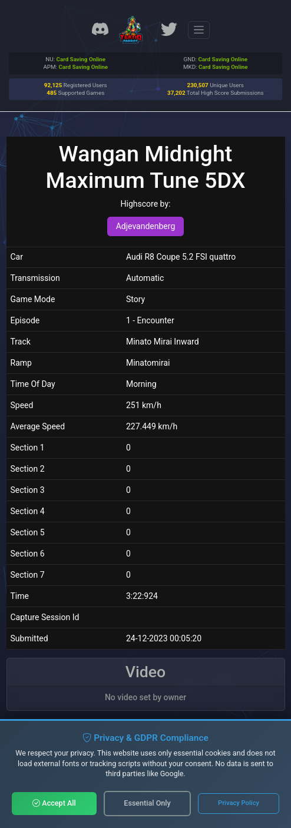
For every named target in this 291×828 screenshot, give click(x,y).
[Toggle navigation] (199, 30)
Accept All (54, 803)
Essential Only (147, 803)
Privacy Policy (238, 803)
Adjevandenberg (146, 226)
